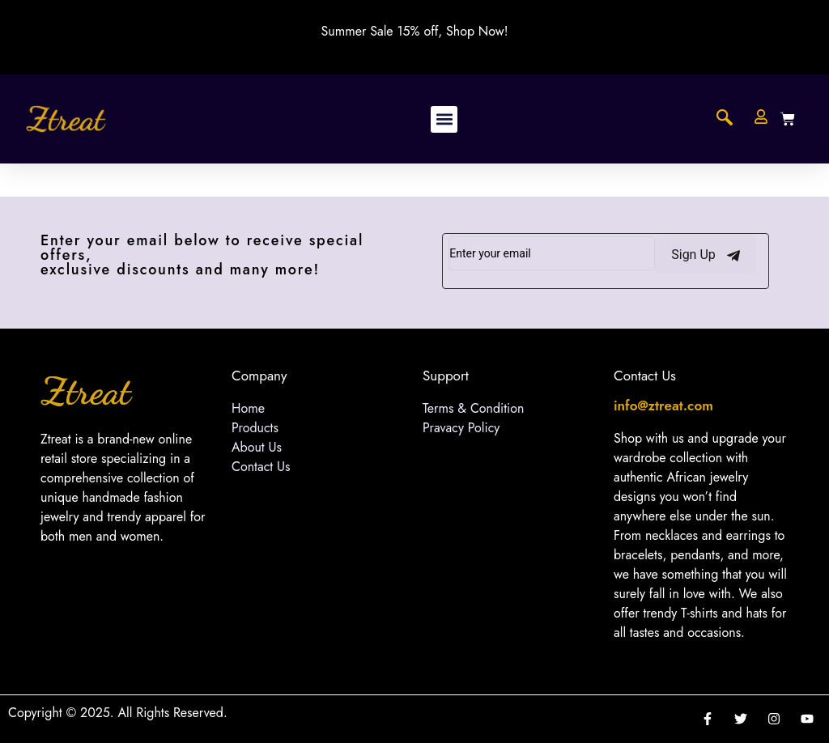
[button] (444, 119)
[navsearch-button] (724, 119)
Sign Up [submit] (705, 255)
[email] (552, 253)
